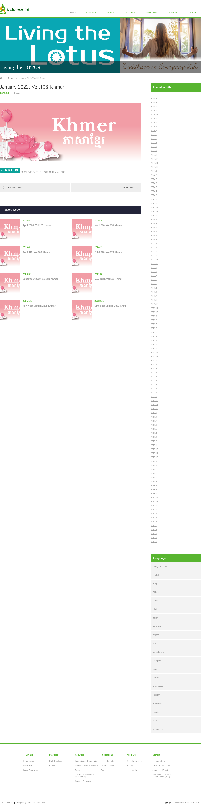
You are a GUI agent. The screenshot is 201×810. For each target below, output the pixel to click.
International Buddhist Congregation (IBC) (162, 776)
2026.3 (154, 98)
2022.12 (154, 256)
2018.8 (154, 465)
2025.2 (154, 151)
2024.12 (154, 159)
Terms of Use (6, 803)
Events (52, 766)
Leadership (132, 770)
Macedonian (158, 652)
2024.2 (154, 199)
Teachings (91, 12)
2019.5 (154, 429)
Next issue (128, 187)
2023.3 (154, 244)
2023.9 (154, 219)
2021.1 (154, 348)
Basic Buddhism (30, 770)
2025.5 (154, 139)
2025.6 (154, 135)
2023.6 (154, 231)
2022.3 (154, 292)
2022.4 (154, 288)
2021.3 (154, 340)
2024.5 (154, 187)
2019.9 (154, 413)
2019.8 (154, 417)
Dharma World (107, 766)
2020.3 (154, 389)
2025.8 (154, 127)
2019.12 (154, 401)
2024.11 (154, 163)
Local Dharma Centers (162, 766)
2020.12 (154, 352)
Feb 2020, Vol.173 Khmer (108, 252)
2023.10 (154, 215)
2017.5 (154, 526)
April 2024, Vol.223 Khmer (37, 225)
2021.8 (154, 320)
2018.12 (154, 449)
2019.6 (154, 425)
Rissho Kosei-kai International (187, 802)
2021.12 (154, 304)
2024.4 (154, 191)
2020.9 (154, 364)
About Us (173, 12)
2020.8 (154, 368)
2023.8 (154, 223)
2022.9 (154, 268)
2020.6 (154, 377)
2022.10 (154, 264)
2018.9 (154, 461)
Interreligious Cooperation (86, 761)
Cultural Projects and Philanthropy (84, 776)
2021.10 (154, 312)
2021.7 (154, 324)
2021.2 (154, 344)
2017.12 (154, 497)
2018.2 (154, 489)
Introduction (28, 761)
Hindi (155, 609)
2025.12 (154, 111)
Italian (155, 618)
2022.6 (154, 280)
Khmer (17, 93)
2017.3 (154, 534)
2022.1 (154, 300)
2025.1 (154, 155)
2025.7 (154, 131)
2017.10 (154, 506)
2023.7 (154, 227)
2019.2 (154, 441)
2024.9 (154, 171)
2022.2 (154, 296)
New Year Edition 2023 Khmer (110, 305)
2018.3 (154, 485)
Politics (78, 770)
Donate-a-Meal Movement (86, 766)
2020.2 (154, 393)
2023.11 (154, 211)
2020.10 (154, 360)
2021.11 (154, 308)
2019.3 (154, 437)
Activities (130, 12)
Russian (156, 695)
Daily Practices (55, 761)
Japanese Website (160, 770)
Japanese (157, 626)
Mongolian (157, 661)
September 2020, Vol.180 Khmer (40, 279)
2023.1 (154, 252)
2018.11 (154, 453)
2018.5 (154, 477)
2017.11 (154, 501)
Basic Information (134, 761)
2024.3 (154, 195)
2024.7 (154, 179)
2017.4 (154, 530)
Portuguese (158, 686)
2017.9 (154, 510)
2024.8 (154, 175)
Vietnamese (158, 729)
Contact (192, 12)
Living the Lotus (160, 566)
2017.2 (154, 538)
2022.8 (154, 272)
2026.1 (154, 106)
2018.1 (154, 493)
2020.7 (154, 372)
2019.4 (154, 433)
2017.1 (154, 542)
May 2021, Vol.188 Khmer (108, 279)
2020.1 (154, 397)
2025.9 (154, 123)
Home (73, 12)
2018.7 (154, 469)
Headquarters (158, 761)
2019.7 (154, 421)
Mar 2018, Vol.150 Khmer (108, 225)
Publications (152, 12)
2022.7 (154, 276)
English (156, 575)
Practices (111, 12)
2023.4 (154, 239)
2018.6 (154, 473)
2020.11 (154, 356)
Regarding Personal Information (31, 803)
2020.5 (154, 381)
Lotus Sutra (28, 766)
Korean (156, 643)
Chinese (156, 592)
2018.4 (154, 481)
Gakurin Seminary (83, 781)
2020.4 (154, 385)
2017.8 (154, 514)
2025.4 (154, 143)
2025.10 (154, 119)
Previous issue (14, 187)
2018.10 (154, 457)
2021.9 (154, 316)
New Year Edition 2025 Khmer (39, 305)
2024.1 (154, 203)
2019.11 (154, 405)
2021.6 (154, 328)
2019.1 (154, 445)
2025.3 (154, 147)
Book (103, 770)
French (156, 601)
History (130, 766)
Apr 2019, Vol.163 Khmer (36, 252)
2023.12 (154, 207)
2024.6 (154, 183)
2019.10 (154, 409)
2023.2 (154, 248)
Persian (156, 678)
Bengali (156, 583)
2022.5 (154, 284)
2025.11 (154, 115)
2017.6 (154, 522)
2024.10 (154, 167)
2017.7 (154, 518)
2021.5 (154, 332)
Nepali (155, 669)
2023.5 (154, 235)
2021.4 (154, 336)
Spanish (156, 712)
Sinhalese (157, 703)
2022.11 (154, 260)
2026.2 (154, 102)
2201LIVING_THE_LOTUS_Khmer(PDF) (43, 172)
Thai (155, 720)
